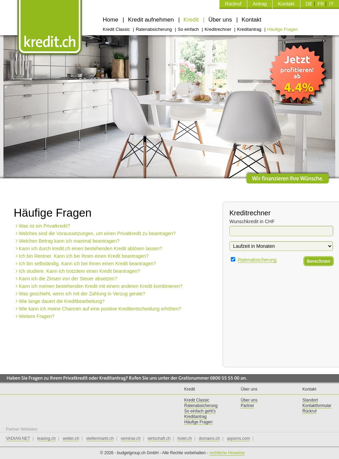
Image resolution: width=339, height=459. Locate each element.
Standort (310, 400)
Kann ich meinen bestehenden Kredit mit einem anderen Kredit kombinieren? (101, 286)
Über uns (221, 19)
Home (111, 19)
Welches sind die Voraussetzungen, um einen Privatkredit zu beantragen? (97, 233)
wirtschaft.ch (159, 438)
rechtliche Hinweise (226, 452)
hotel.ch (184, 438)
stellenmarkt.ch (100, 438)
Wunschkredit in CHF (252, 221)
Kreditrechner (218, 29)
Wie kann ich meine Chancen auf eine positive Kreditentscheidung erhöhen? (100, 308)
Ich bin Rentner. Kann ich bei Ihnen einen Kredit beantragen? (84, 256)
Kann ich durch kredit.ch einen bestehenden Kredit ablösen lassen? (90, 248)
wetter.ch (71, 438)
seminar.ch (131, 438)
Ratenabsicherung (154, 29)
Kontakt (286, 4)
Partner (247, 405)
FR (321, 4)
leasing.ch (46, 438)
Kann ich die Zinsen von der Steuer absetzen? (68, 278)
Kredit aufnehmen (152, 19)
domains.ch (209, 438)
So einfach (189, 29)
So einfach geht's (200, 411)
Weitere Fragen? (36, 316)
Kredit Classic (117, 29)
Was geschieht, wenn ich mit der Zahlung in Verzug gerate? (82, 293)
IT (331, 4)
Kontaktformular (316, 405)
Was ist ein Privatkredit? (44, 226)
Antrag (260, 4)
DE (309, 4)
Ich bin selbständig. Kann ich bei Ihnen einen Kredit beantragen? (87, 263)
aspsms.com (238, 438)
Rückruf (233, 4)
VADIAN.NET (18, 438)
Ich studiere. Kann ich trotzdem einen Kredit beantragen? (79, 271)
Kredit (192, 19)
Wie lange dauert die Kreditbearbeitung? (62, 301)
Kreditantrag (249, 29)
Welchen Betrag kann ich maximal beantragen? (69, 241)
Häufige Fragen (282, 29)
